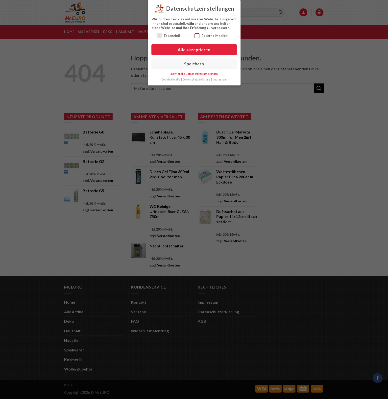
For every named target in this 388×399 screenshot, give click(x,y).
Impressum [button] (220, 79)
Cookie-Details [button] (171, 79)
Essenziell (168, 35)
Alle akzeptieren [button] (194, 49)
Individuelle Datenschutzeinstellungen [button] (194, 73)
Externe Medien (211, 35)
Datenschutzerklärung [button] (197, 79)
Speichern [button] (194, 63)
